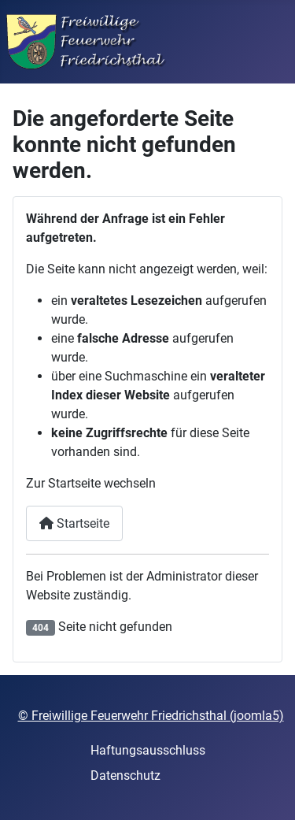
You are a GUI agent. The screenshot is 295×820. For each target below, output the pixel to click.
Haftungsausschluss (147, 750)
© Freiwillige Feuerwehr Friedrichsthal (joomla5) (151, 715)
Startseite (74, 523)
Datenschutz (125, 775)
